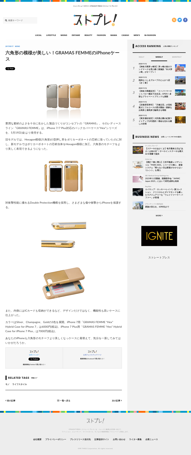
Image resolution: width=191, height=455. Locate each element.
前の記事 (10, 400)
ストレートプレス (159, 257)
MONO (64, 35)
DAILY (141, 57)
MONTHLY (176, 57)
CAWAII (125, 35)
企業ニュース (151, 439)
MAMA (113, 35)
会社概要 (37, 439)
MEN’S (137, 35)
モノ (7, 384)
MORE (159, 215)
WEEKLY (159, 57)
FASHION (101, 35)
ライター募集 (135, 439)
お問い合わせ (119, 439)
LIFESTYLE (51, 35)
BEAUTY (88, 35)
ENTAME (76, 35)
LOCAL (38, 35)
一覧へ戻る (63, 400)
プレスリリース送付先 (80, 439)
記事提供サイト (101, 439)
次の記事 (117, 400)
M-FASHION (150, 35)
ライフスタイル (19, 384)
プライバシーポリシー (55, 439)
